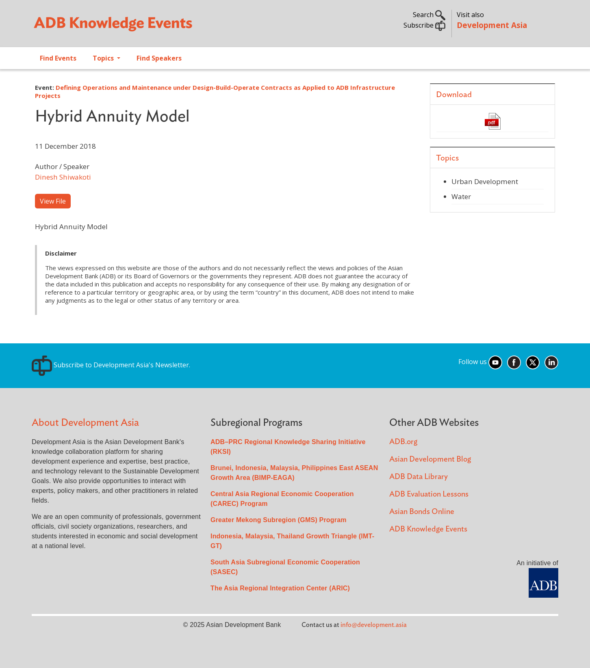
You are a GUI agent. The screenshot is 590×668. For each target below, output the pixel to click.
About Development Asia (85, 423)
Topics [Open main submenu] (104, 58)
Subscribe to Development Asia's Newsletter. (111, 364)
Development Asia (492, 25)
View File (53, 201)
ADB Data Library (418, 477)
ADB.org (403, 442)
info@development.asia (374, 625)
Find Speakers (159, 58)
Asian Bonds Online (421, 512)
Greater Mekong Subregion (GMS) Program (278, 519)
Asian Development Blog (430, 459)
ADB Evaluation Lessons (429, 494)
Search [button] (429, 14)
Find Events (58, 58)
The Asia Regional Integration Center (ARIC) (280, 588)
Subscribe (424, 25)
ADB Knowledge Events (428, 529)
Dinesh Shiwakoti (63, 177)
